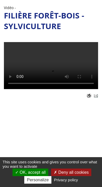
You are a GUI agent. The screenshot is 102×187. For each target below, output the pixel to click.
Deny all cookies (71, 172)
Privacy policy (66, 180)
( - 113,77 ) (51, 65)
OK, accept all (30, 172)
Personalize (38, 180)
